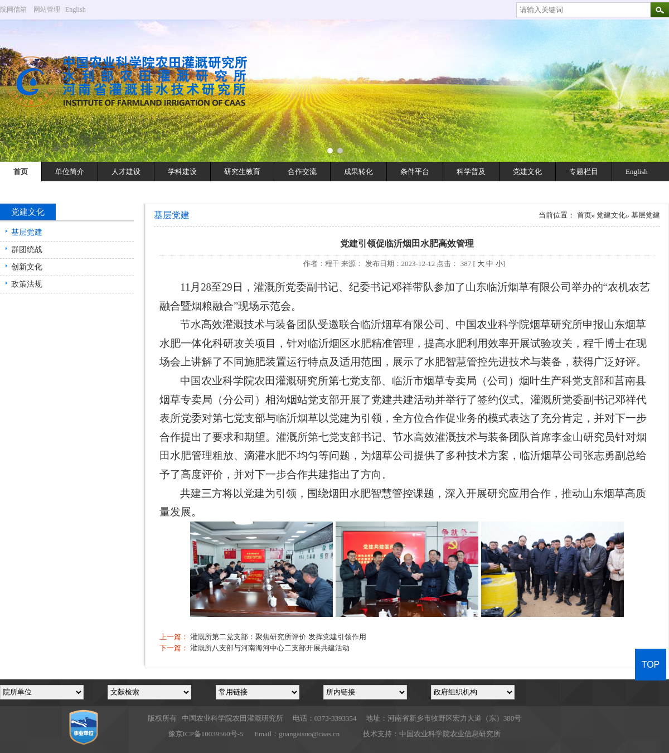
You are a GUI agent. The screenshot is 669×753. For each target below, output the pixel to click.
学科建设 (182, 171)
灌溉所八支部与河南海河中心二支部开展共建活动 (270, 648)
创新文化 (26, 267)
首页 (20, 171)
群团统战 (26, 249)
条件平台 (414, 171)
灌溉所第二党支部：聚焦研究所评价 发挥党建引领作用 (278, 637)
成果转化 (358, 171)
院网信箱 (13, 9)
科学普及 (471, 171)
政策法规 (26, 284)
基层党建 (26, 232)
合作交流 (302, 171)
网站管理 (46, 9)
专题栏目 (583, 171)
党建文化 (527, 171)
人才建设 (126, 171)
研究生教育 (242, 171)
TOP (651, 664)
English (79, 9)
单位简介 (69, 171)
